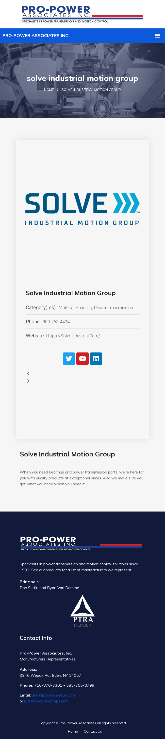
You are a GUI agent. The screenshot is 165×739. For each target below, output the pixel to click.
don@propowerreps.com (53, 695)
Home (49, 89)
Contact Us (93, 731)
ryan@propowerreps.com (46, 700)
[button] (82, 373)
